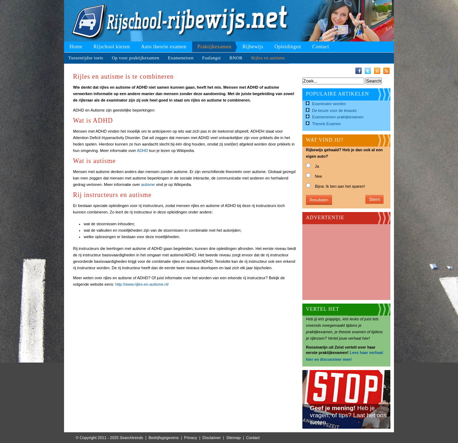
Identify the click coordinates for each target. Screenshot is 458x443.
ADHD (142, 150)
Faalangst (211, 57)
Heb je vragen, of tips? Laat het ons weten (348, 415)
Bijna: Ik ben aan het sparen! (340, 186)
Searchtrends (131, 437)
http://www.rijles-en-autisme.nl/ (142, 284)
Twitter (368, 71)
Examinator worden (329, 104)
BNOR (236, 57)
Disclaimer (212, 437)
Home (75, 46)
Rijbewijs (253, 46)
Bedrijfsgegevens (163, 437)
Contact (320, 46)
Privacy (190, 437)
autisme (148, 184)
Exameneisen (181, 57)
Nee (318, 176)
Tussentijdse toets (85, 57)
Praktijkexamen (215, 46)
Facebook (358, 71)
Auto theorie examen (163, 46)
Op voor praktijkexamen (135, 57)
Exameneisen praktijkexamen (338, 117)
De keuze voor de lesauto (334, 110)
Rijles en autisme (268, 57)
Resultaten (319, 200)
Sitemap (233, 437)
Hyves (377, 71)
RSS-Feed (386, 71)
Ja (317, 166)
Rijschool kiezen (111, 46)
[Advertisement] (341, 260)
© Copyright (86, 437)
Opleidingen (287, 46)
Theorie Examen (326, 124)
